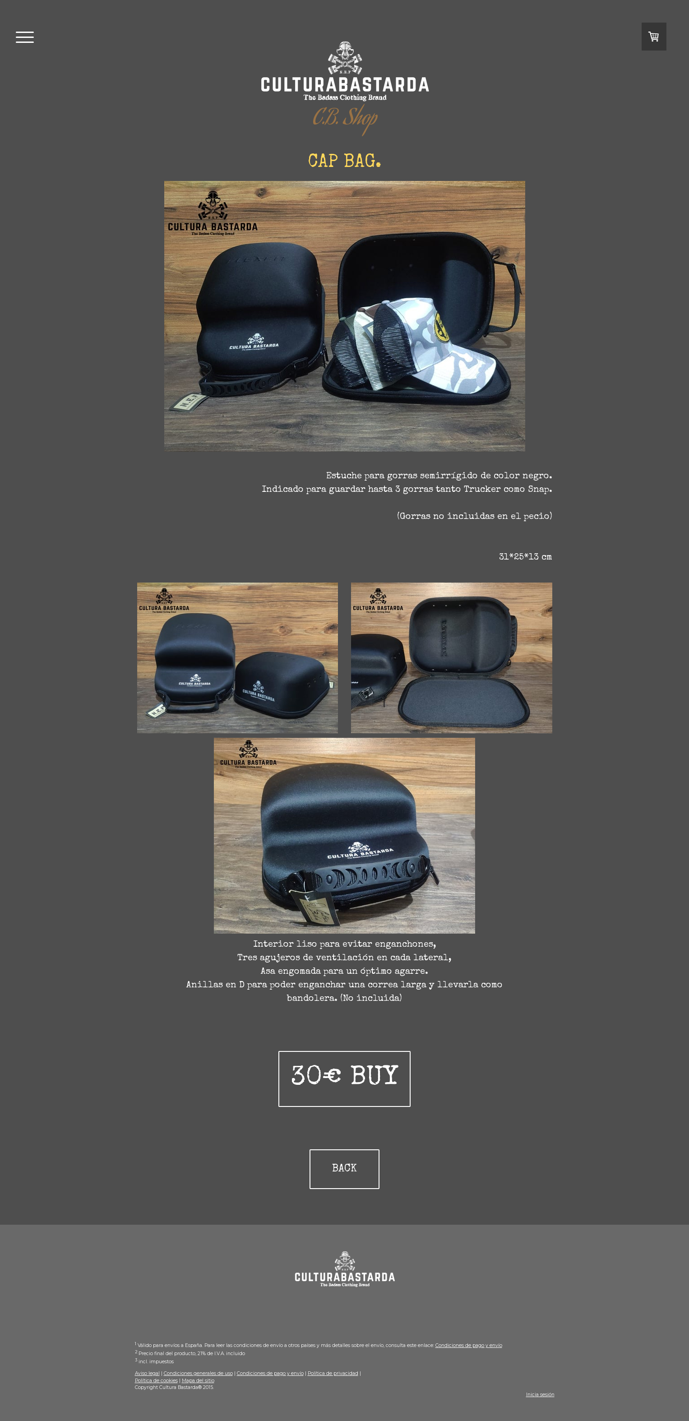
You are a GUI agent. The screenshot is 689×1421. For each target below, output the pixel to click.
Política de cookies (156, 1381)
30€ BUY (344, 1078)
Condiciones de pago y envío (468, 1345)
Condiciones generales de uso (198, 1373)
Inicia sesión (540, 1395)
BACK (344, 1169)
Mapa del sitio (198, 1381)
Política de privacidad (333, 1373)
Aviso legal (147, 1373)
